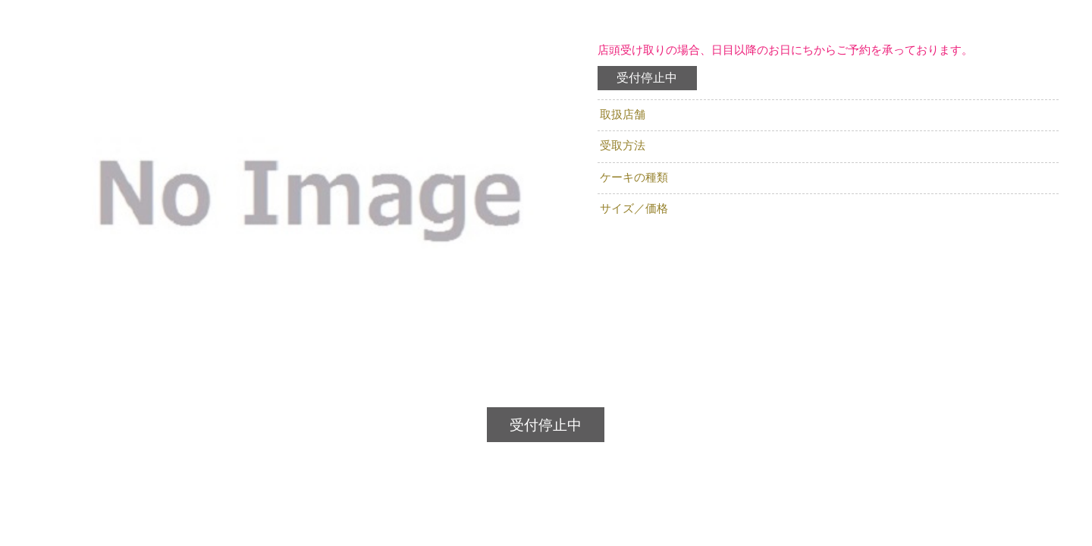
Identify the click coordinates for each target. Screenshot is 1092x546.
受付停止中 (647, 77)
